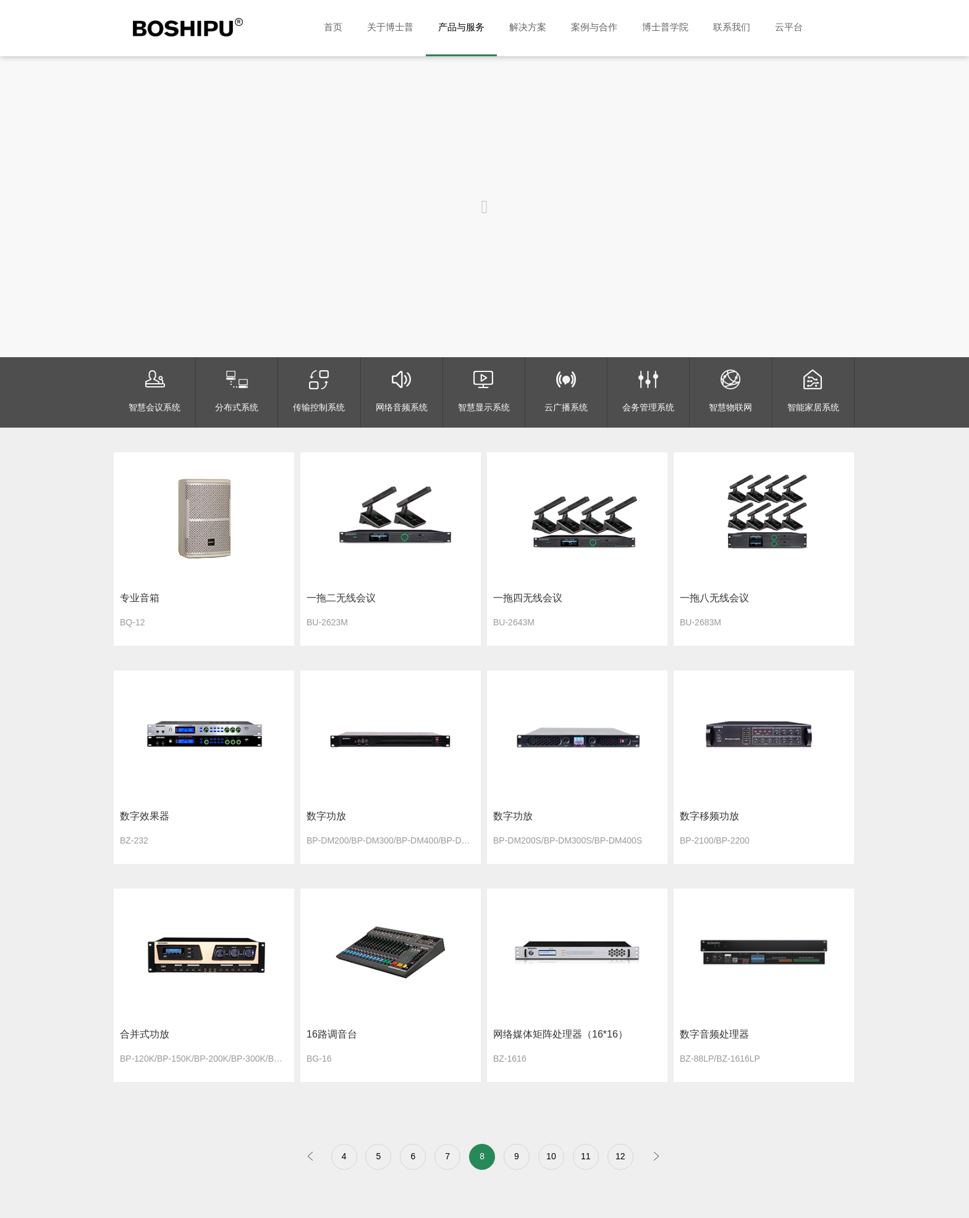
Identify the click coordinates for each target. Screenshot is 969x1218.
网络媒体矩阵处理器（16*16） (560, 1034)
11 (586, 1156)
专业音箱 (139, 598)
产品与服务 (461, 27)
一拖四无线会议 (527, 598)
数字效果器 (144, 816)
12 (620, 1156)
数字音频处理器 (714, 1034)
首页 (333, 27)
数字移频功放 (709, 816)
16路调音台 (332, 1034)
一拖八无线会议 (714, 598)
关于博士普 (390, 27)
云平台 (789, 27)
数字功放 (326, 816)
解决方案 (527, 27)
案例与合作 (594, 27)
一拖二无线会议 (341, 598)
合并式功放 (144, 1034)
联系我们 (731, 27)
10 (551, 1156)
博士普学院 (665, 27)
